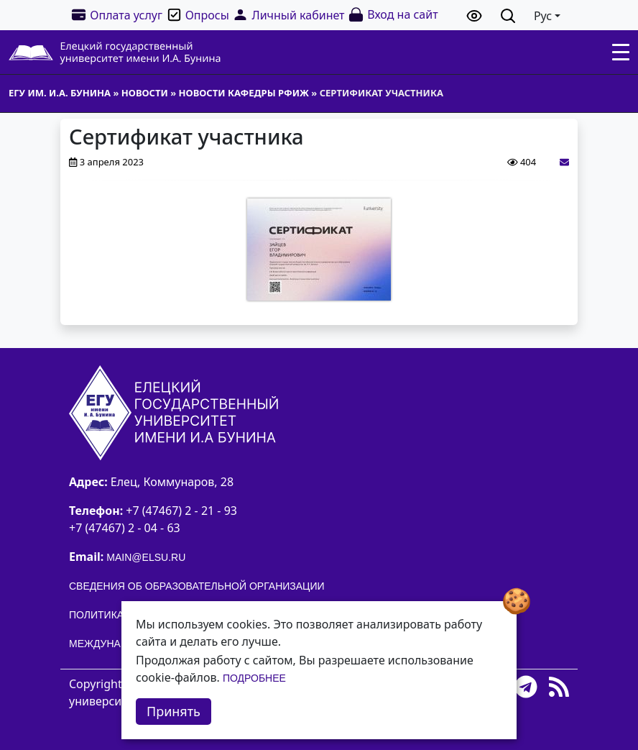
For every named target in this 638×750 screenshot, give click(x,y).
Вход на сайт (393, 14)
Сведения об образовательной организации (197, 586)
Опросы (197, 14)
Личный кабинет (288, 14)
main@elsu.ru (145, 557)
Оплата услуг (116, 14)
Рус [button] (543, 16)
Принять (173, 711)
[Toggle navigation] (620, 52)
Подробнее (254, 678)
